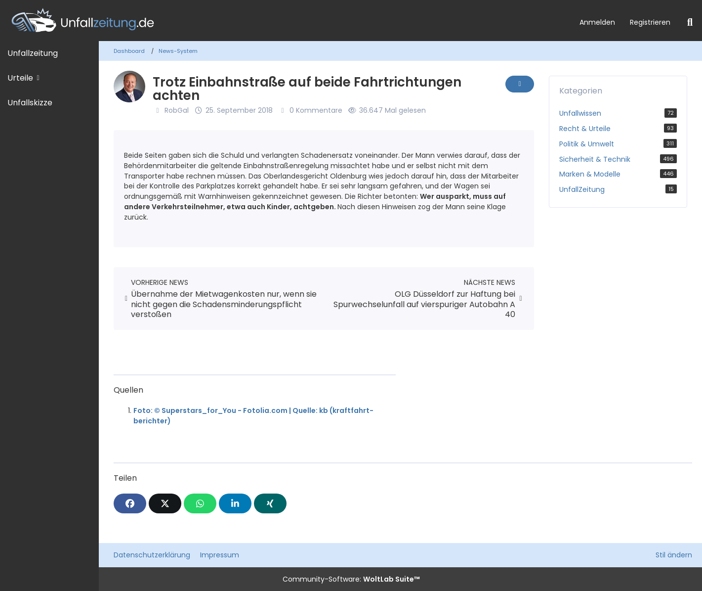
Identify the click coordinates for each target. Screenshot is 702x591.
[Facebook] (130, 503)
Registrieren (650, 22)
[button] (235, 503)
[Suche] (690, 22)
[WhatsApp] (200, 503)
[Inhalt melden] (519, 84)
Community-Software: (351, 579)
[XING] (270, 503)
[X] (165, 503)
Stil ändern (674, 555)
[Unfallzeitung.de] (286, 20)
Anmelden (597, 22)
